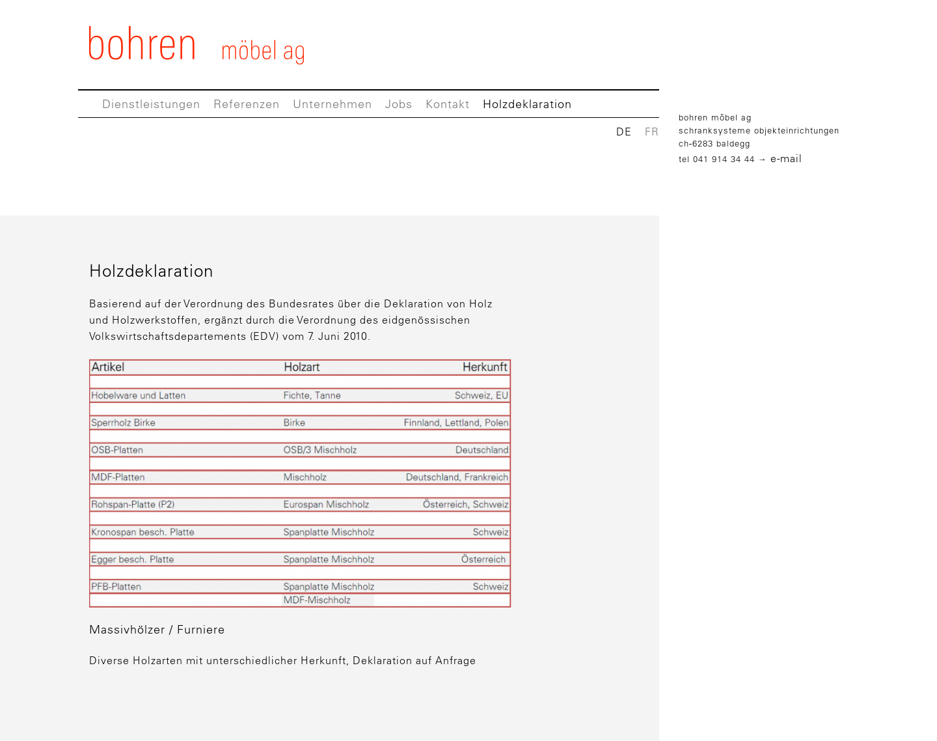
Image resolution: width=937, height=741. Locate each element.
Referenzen (246, 104)
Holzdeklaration (527, 104)
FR (652, 131)
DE (624, 131)
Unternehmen (332, 104)
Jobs (399, 104)
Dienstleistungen (151, 104)
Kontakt (448, 104)
